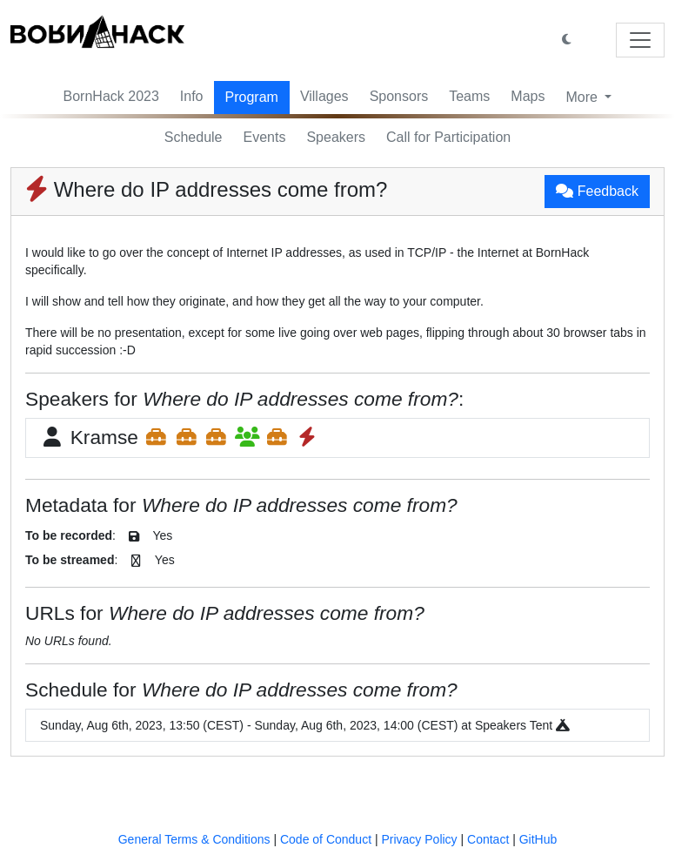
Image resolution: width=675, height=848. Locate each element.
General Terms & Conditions (194, 839)
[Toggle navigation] (640, 40)
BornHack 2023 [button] (111, 96)
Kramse (179, 437)
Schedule (193, 137)
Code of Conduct (325, 839)
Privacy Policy (419, 839)
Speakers (335, 137)
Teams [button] (469, 96)
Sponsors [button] (399, 96)
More (583, 97)
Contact (488, 839)
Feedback (597, 191)
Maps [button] (528, 96)
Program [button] (251, 97)
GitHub (538, 839)
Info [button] (192, 96)
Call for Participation (448, 137)
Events (265, 137)
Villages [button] (324, 96)
